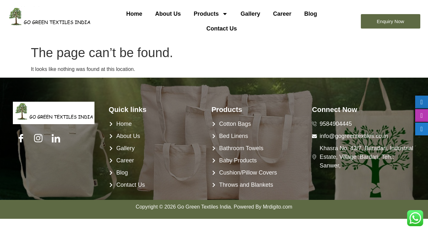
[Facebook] (20, 138)
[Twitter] (38, 138)
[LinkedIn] (55, 138)
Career (282, 14)
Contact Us (221, 28)
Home (134, 14)
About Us (168, 14)
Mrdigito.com (277, 207)
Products (211, 14)
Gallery (250, 14)
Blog (310, 14)
